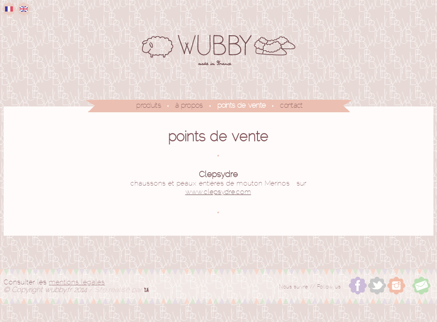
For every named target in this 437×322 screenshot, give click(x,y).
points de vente (241, 106)
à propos (189, 106)
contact (291, 106)
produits (148, 106)
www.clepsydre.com (218, 192)
